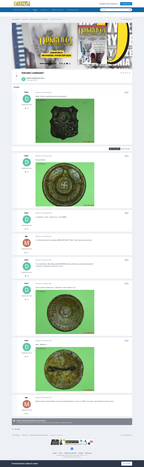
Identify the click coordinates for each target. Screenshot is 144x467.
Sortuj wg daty (125, 148)
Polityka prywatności (70, 453)
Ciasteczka (88, 453)
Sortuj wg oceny (114, 148)
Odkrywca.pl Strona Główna (22, 9)
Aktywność (44, 9)
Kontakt (80, 453)
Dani (42, 78)
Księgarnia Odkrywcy (57, 9)
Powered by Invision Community (72, 457)
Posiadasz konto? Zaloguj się (108, 4)
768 (27, 108)
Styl (60, 453)
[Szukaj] (109, 9)
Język (55, 453)
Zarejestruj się (126, 3)
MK (26, 236)
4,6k (27, 252)
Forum (35, 10)
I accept (126, 463)
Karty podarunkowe (72, 9)
